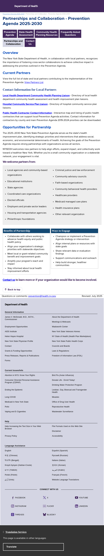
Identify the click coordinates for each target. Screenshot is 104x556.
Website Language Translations (65, 480)
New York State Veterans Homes (66, 331)
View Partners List (33, 82)
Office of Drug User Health (63, 402)
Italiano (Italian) (59, 460)
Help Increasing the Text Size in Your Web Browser (23, 427)
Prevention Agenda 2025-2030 (13, 14)
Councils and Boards (61, 346)
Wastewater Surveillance (62, 412)
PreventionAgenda (10, 33)
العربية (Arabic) (58, 470)
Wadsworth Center (60, 327)
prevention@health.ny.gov (42, 296)
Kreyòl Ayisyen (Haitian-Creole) (18, 465)
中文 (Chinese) (11, 455)
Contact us (9, 280)
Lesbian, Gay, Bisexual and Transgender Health (69, 391)
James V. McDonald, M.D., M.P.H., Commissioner (19, 318)
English (8, 451)
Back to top (12, 289)
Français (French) (59, 475)
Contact (8, 346)
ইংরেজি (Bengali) (12, 460)
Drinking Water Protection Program (67, 385)
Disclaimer (56, 431)
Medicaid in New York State (16, 402)
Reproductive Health (61, 407)
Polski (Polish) (11, 475)
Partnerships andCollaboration (13, 42)
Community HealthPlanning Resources (47, 33)
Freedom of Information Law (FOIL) (67, 356)
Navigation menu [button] (5, 6)
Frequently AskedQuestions (70, 33)
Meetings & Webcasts (61, 322)
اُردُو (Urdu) (9, 480)
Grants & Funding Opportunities (18, 351)
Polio (7, 407)
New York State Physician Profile (19, 341)
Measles (55, 397)
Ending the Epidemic (14, 390)
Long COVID (10, 397)
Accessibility (57, 436)
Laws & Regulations (60, 351)
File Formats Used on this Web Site (67, 426)
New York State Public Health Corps (67, 341)
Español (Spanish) (60, 451)
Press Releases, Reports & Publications (22, 356)
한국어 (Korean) (59, 465)
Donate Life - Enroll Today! (63, 380)
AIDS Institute (11, 331)
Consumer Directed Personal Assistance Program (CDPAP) (22, 381)
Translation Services (16, 532)
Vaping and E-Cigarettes (15, 412)
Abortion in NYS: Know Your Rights (20, 375)
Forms (7, 361)
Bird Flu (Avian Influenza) (63, 375)
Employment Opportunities (16, 327)
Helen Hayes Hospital (14, 336)
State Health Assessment (26, 33)
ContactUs (30, 42)
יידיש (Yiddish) (11, 470)
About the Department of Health (65, 317)
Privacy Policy (11, 436)
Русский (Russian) (60, 455)
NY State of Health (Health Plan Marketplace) (71, 336)
